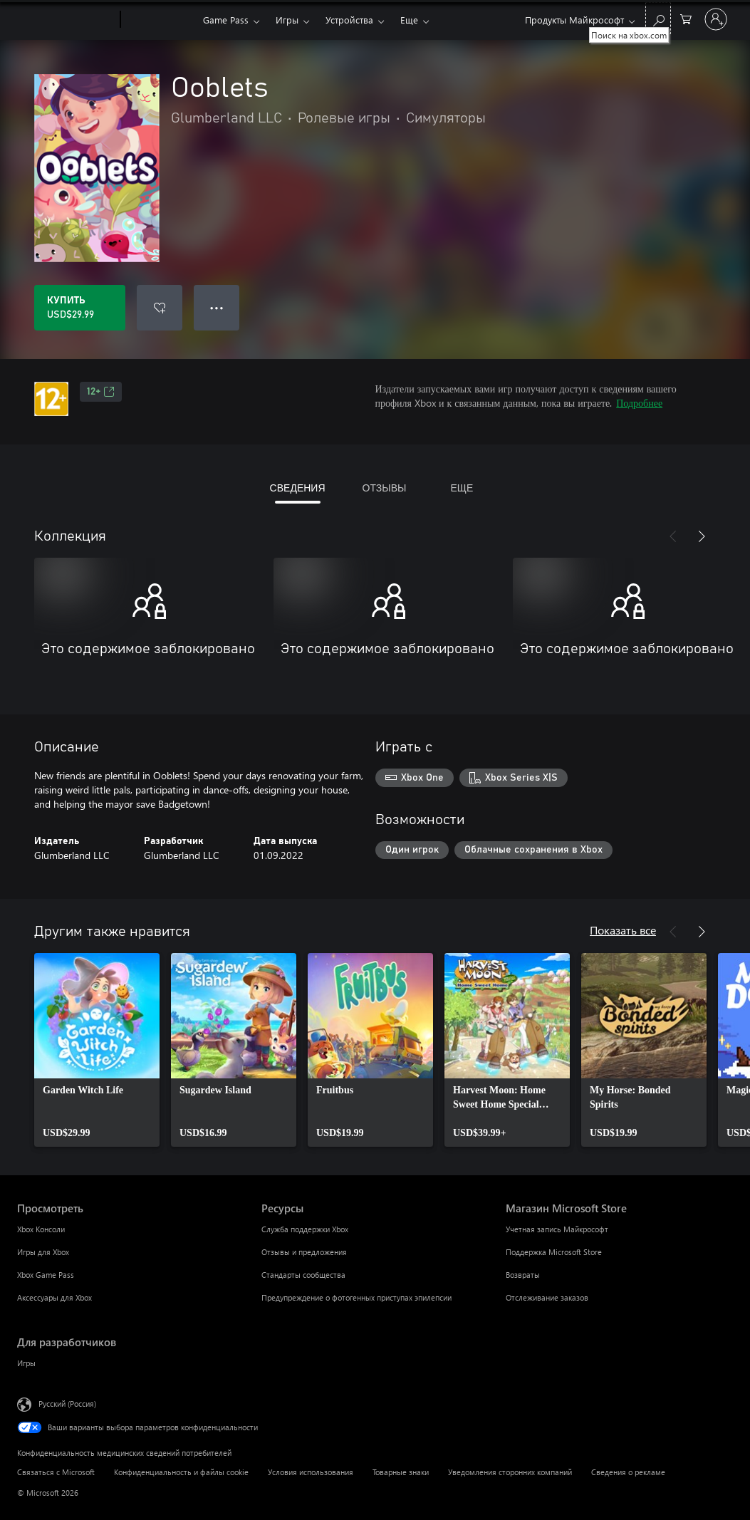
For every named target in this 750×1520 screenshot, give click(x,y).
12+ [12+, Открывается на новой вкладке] (101, 391)
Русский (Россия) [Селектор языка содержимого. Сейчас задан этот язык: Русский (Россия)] (67, 1403)
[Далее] (701, 536)
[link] (97, 1050)
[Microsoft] (66, 20)
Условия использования (310, 1472)
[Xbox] (159, 20)
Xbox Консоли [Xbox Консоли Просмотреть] (41, 1229)
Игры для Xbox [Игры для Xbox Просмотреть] (43, 1251)
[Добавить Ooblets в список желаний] (159, 307)
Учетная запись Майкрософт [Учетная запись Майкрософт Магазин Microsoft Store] (557, 1229)
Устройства (349, 20)
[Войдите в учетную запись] (716, 19)
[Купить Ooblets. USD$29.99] (79, 307)
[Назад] (673, 536)
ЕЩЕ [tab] (461, 487)
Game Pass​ (226, 20)
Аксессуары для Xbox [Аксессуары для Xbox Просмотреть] (54, 1297)
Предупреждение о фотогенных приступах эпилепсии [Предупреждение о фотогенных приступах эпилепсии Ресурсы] (356, 1297)
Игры (287, 20)
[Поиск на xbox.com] (658, 18)
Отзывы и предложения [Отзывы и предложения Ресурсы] (304, 1251)
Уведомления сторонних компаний (510, 1472)
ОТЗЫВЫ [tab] (385, 487)
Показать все (623, 929)
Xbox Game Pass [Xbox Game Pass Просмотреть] (45, 1274)
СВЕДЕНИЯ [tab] (297, 487)
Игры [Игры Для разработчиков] (26, 1363)
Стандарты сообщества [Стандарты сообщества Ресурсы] (303, 1274)
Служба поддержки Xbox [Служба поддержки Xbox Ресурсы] (304, 1229)
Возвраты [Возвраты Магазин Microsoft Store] (523, 1274)
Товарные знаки (401, 1472)
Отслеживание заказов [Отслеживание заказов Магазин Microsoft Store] (547, 1297)
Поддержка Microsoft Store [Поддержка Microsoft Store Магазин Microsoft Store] (554, 1251)
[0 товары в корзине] (686, 18)
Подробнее (639, 403)
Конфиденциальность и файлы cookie (181, 1472)
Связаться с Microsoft (56, 1472)
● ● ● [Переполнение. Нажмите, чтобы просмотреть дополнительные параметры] (217, 307)
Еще (409, 20)
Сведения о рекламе (628, 1472)
